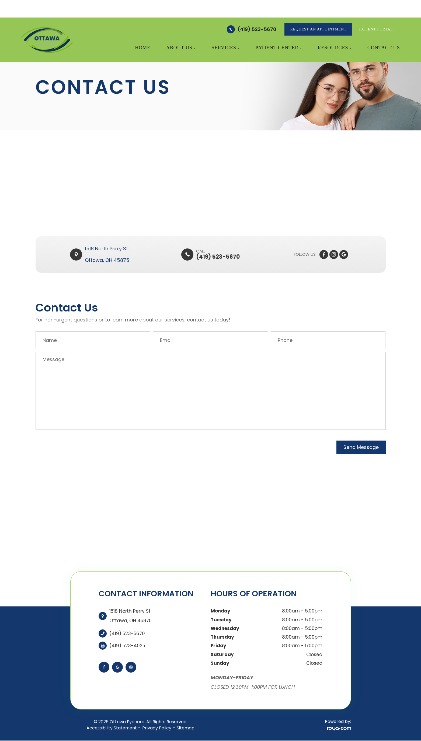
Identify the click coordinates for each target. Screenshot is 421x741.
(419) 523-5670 (257, 29)
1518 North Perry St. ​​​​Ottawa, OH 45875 (107, 254)
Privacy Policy (156, 728)
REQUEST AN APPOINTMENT (318, 29)
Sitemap (185, 728)
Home (142, 47)
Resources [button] (335, 47)
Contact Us (383, 47)
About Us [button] (181, 47)
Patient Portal (376, 29)
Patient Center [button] (279, 47)
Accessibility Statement (111, 728)
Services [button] (225, 47)
